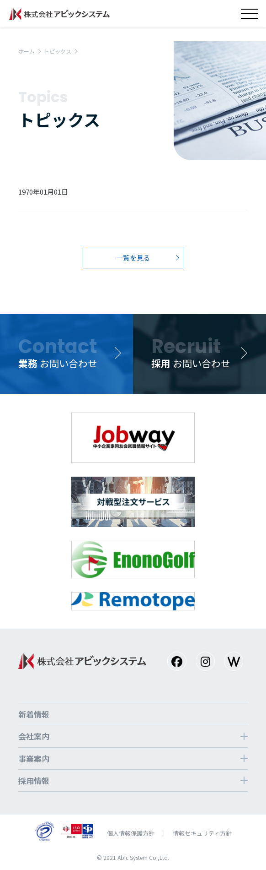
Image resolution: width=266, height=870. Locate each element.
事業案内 (33, 758)
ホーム (26, 51)
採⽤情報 (33, 780)
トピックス (57, 51)
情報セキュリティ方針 (202, 833)
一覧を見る (133, 257)
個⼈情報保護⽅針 (130, 833)
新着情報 (33, 714)
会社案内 (33, 736)
